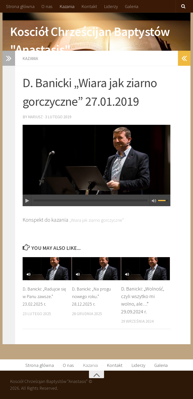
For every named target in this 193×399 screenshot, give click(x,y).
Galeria (131, 6)
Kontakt (89, 6)
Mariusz (36, 116)
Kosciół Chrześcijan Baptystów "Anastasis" (90, 40)
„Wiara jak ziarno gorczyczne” (101, 219)
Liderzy (111, 6)
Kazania (67, 6)
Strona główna (20, 6)
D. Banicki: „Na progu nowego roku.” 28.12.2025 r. (94, 296)
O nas (47, 6)
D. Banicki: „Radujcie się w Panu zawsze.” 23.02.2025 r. (44, 296)
